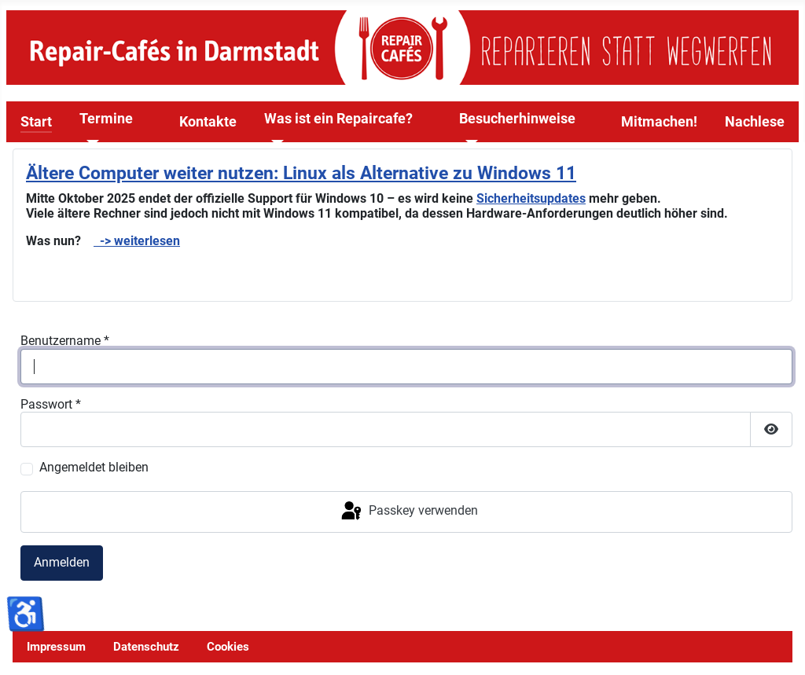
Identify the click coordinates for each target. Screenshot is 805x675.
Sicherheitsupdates (531, 198)
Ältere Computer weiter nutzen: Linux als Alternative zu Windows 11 (301, 173)
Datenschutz (146, 647)
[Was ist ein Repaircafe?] (274, 143)
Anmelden (62, 562)
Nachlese (755, 122)
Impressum (56, 647)
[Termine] (89, 143)
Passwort (50, 404)
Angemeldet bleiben (94, 467)
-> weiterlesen (137, 240)
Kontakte (208, 122)
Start (36, 122)
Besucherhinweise (517, 119)
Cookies (228, 647)
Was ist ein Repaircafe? (338, 119)
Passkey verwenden (408, 511)
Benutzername (64, 340)
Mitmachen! (659, 122)
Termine (106, 119)
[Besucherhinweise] (469, 143)
